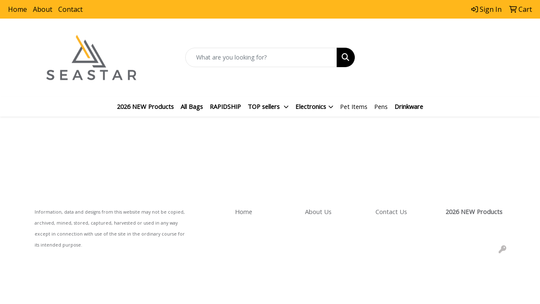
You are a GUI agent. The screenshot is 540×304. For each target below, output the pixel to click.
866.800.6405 (450, 48)
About (42, 9)
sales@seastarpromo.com (450, 59)
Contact (70, 9)
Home (17, 9)
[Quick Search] (261, 57)
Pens (381, 106)
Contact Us (391, 211)
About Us (318, 211)
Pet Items (353, 106)
